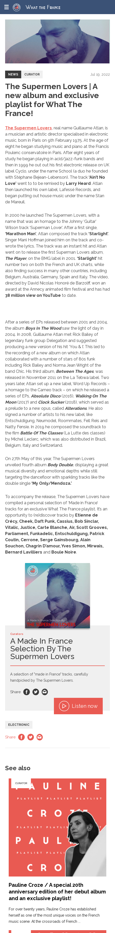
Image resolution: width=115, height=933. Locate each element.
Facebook (26, 692)
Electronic (18, 725)
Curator (32, 74)
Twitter (35, 692)
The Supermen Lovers (28, 128)
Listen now (78, 706)
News (13, 74)
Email (45, 692)
